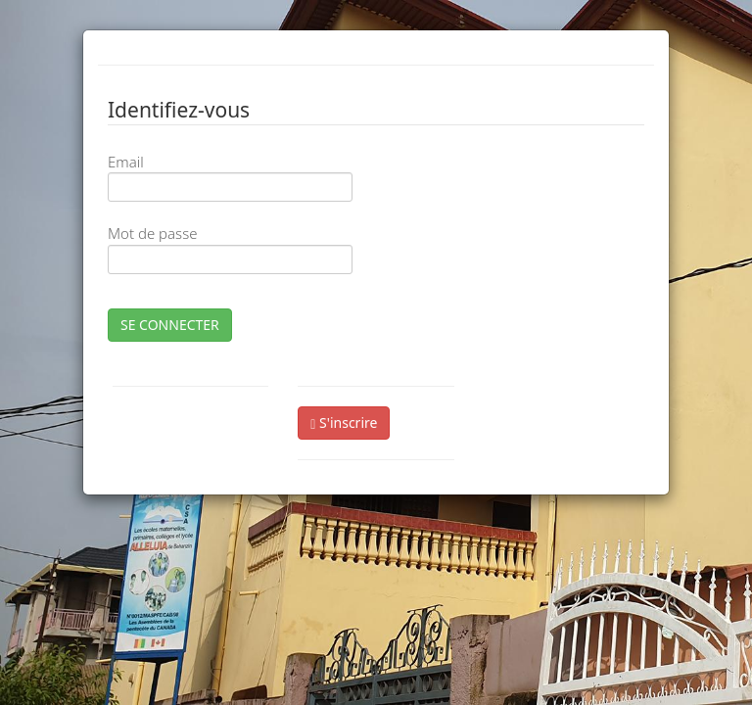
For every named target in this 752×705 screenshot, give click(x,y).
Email (126, 161)
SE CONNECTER (169, 324)
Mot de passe (152, 233)
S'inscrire (343, 422)
